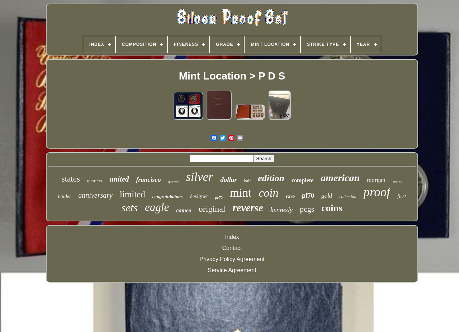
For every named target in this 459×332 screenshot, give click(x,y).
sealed (397, 181)
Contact (232, 248)
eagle (157, 207)
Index (232, 237)
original (212, 208)
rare (289, 196)
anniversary (95, 195)
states (71, 178)
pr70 (219, 197)
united (119, 179)
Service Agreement (232, 270)
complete (302, 180)
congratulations (167, 196)
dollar (228, 179)
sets (130, 207)
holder (64, 196)
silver (199, 176)
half (247, 180)
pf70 (308, 195)
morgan (376, 180)
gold (326, 195)
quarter (173, 182)
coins (331, 208)
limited (132, 194)
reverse (248, 207)
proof (376, 192)
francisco (148, 179)
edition (271, 178)
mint (241, 192)
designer (199, 196)
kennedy (281, 209)
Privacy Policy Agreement (231, 259)
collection (347, 196)
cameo (183, 210)
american (340, 177)
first (401, 196)
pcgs (307, 209)
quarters (94, 180)
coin (268, 192)
